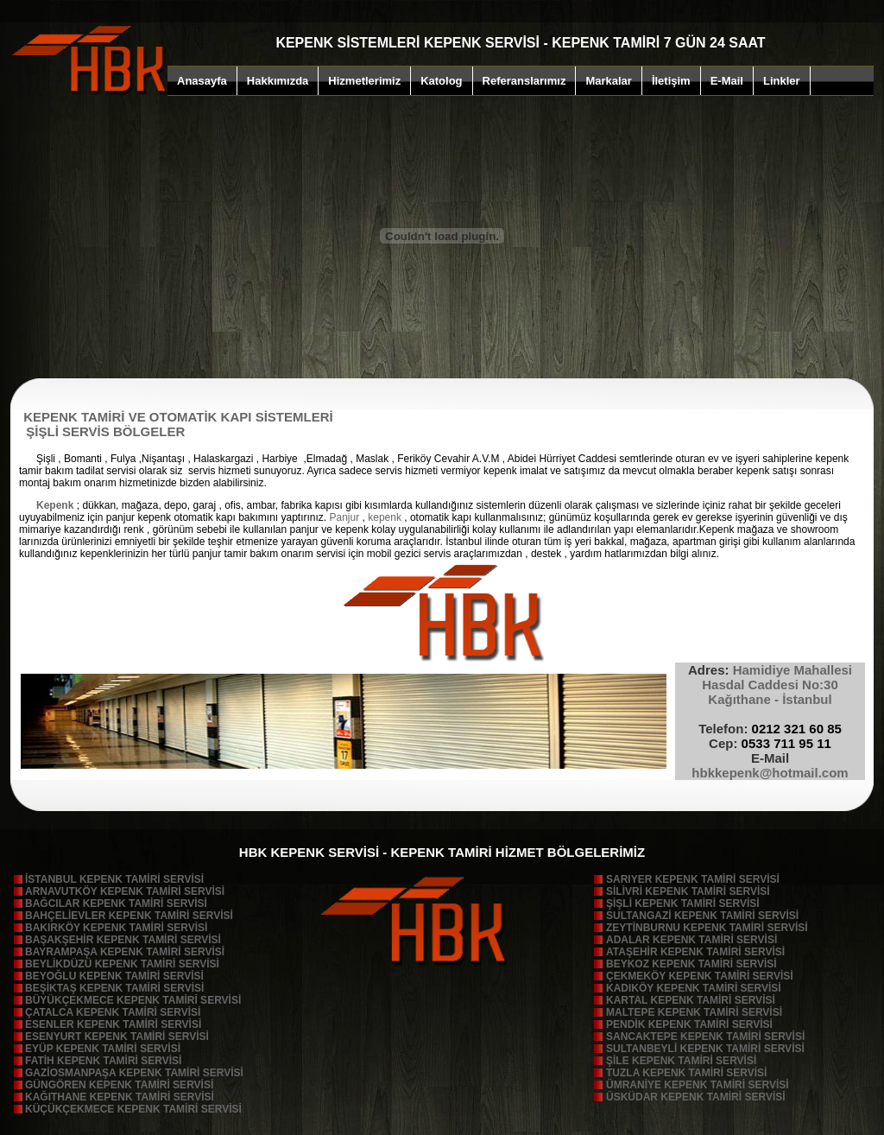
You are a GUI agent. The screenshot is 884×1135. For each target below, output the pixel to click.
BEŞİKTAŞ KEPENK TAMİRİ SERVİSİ (114, 988)
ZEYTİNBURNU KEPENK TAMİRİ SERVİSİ (707, 928)
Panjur (345, 517)
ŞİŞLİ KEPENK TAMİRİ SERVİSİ (683, 903)
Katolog (441, 80)
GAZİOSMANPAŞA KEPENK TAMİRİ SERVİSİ (134, 1073)
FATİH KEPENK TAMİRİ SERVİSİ (103, 1061)
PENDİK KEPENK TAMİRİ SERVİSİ (689, 1024)
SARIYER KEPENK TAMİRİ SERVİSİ (693, 879)
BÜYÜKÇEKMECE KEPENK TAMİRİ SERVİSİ (133, 1000)
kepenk (383, 517)
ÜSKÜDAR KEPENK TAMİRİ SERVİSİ (696, 1097)
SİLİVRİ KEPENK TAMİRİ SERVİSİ (688, 891)
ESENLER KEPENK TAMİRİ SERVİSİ (113, 1024)
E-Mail (726, 80)
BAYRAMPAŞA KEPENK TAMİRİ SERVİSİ (124, 952)
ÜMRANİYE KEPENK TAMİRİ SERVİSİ (697, 1085)
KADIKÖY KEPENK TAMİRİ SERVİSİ (693, 988)
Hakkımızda (278, 80)
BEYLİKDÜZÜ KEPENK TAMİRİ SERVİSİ (122, 964)
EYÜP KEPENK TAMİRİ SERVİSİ (102, 1049)
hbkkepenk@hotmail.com (769, 772)
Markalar (608, 80)
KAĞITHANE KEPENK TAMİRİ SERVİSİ (119, 1097)
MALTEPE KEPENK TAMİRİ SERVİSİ (694, 1012)
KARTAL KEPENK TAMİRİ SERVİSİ (690, 1000)
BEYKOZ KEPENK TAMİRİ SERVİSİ (691, 964)
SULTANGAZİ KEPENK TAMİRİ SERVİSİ (702, 916)
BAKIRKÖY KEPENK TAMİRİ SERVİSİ (116, 928)
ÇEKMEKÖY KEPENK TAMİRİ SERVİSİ (699, 976)
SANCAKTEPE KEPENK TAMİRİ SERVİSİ (705, 1036)
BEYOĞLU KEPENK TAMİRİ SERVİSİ (114, 976)
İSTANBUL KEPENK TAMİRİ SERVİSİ (114, 879)
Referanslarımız (524, 80)
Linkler (781, 80)
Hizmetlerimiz (364, 80)
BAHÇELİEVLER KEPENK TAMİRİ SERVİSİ (129, 916)
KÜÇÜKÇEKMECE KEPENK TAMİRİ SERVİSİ (133, 1109)
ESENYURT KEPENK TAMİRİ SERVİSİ (117, 1036)
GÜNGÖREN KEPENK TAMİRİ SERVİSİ (119, 1085)
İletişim (671, 80)
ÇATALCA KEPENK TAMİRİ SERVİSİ (112, 1012)
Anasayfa (202, 80)
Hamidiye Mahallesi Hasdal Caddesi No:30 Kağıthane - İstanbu (770, 685)
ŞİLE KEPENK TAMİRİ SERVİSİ (681, 1061)
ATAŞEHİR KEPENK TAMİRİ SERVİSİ (695, 952)
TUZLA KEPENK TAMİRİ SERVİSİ (686, 1073)
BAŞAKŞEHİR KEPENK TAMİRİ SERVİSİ (123, 940)
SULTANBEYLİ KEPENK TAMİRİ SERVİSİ (705, 1049)
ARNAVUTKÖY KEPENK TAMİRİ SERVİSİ (124, 891)
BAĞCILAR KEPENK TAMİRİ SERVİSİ (116, 903)
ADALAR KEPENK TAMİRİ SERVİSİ (691, 940)
